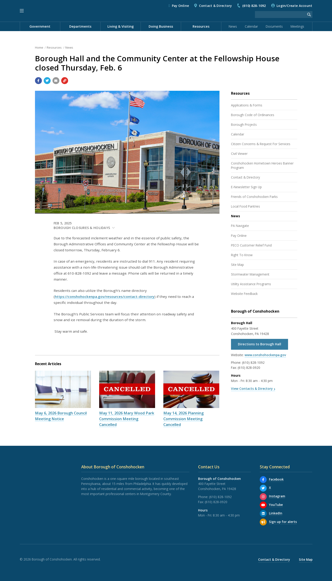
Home (39, 47)
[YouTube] (263, 505)
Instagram (277, 496)
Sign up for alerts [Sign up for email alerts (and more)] (283, 521)
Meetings (297, 26)
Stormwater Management (250, 274)
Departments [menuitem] (80, 26)
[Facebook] (263, 479)
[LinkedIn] (263, 513)
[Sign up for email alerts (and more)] (263, 522)
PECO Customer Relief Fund (251, 245)
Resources (54, 47)
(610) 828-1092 (254, 5)
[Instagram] (263, 496)
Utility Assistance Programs (251, 284)
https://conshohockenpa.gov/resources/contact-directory (104, 296)
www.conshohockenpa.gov (265, 355)
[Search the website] (280, 14)
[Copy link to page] (64, 80)
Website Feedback (244, 293)
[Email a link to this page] (55, 80)
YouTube (276, 504)
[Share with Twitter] (47, 80)
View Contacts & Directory (252, 388)
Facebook (276, 479)
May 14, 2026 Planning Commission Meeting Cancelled (183, 418)
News (233, 26)
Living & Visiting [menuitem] (120, 26)
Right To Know (242, 255)
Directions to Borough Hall (259, 344)
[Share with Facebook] (38, 80)
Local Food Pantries (245, 206)
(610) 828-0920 (249, 367)
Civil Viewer (239, 153)
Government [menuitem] (39, 26)
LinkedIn (275, 513)
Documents (274, 26)
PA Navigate (240, 225)
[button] (22, 11)
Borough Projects (244, 124)
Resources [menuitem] (201, 26)
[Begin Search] (309, 14)
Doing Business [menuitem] (161, 26)
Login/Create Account (294, 5)
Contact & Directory (215, 5)
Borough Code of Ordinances (252, 115)
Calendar (251, 26)
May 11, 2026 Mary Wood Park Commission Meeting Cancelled (126, 418)
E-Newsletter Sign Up (246, 187)
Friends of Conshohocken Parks (254, 196)
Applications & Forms (246, 105)
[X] (263, 488)
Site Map (237, 264)
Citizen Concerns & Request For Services (260, 144)
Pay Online (180, 5)
